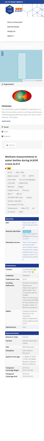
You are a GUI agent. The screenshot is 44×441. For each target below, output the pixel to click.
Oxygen (21, 186)
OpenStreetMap (30, 80)
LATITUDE (11, 183)
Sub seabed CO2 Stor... (16, 204)
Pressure (25, 190)
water (21, 212)
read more (6, 121)
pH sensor (11, 212)
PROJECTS (11, 31)
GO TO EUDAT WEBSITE (14, 2)
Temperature (12, 208)
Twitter (5, 132)
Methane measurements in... (18, 46)
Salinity (29, 197)
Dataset (10, 43)
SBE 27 (10, 194)
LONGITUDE (23, 183)
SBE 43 (19, 194)
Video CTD (25, 208)
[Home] (3, 43)
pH (33, 208)
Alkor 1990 (20, 172)
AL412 (10, 172)
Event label (12, 179)
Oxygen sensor (13, 190)
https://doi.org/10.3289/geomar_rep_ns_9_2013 (30, 236)
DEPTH (31, 176)
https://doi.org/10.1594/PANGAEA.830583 (30, 225)
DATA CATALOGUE (14, 22)
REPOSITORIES (13, 27)
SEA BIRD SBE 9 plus (15, 197)
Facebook (6, 136)
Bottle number (13, 176)
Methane (11, 186)
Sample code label (14, 201)
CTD (23, 176)
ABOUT (10, 36)
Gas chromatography (27, 179)
